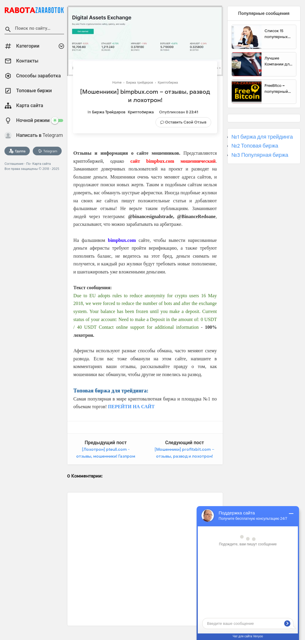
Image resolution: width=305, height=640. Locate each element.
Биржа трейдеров (108, 112)
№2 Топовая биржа (254, 146)
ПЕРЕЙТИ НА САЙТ (131, 406)
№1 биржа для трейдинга (262, 137)
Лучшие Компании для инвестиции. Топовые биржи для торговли (278, 61)
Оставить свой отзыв (185, 122)
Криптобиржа (141, 112)
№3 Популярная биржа (259, 155)
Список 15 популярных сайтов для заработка (276, 34)
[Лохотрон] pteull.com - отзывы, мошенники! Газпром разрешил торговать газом (105, 456)
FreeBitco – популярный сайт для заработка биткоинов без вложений (278, 88)
